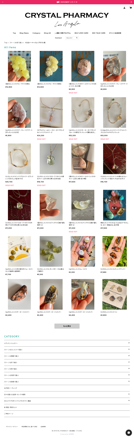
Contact (58, 38)
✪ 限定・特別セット (10, 407)
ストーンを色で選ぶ (16, 42)
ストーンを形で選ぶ (10, 362)
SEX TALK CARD (98, 33)
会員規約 (43, 426)
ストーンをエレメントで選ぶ (13, 350)
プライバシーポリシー (12, 426)
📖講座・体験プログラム (63, 33)
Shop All (47, 33)
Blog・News (24, 33)
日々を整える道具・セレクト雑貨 (14, 394)
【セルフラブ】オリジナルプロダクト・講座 (17, 401)
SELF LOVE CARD (81, 33)
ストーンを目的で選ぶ (11, 375)
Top (14, 33)
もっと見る (67, 326)
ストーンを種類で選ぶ (11, 356)
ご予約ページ (8, 414)
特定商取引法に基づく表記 (29, 426)
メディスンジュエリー (11, 343)
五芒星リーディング (10, 388)
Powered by (67, 434)
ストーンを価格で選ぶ (11, 382)
